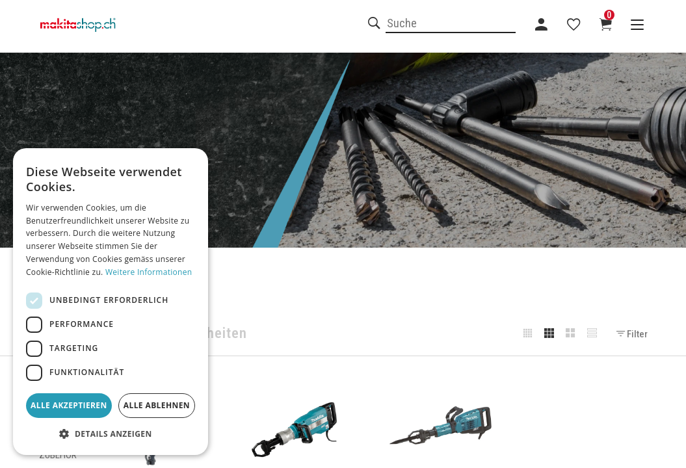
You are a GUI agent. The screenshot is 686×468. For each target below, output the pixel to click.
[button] (110, 434)
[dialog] (110, 301)
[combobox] (451, 24)
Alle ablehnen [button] (157, 405)
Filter (632, 334)
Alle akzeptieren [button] (69, 405)
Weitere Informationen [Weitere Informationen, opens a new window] (148, 272)
